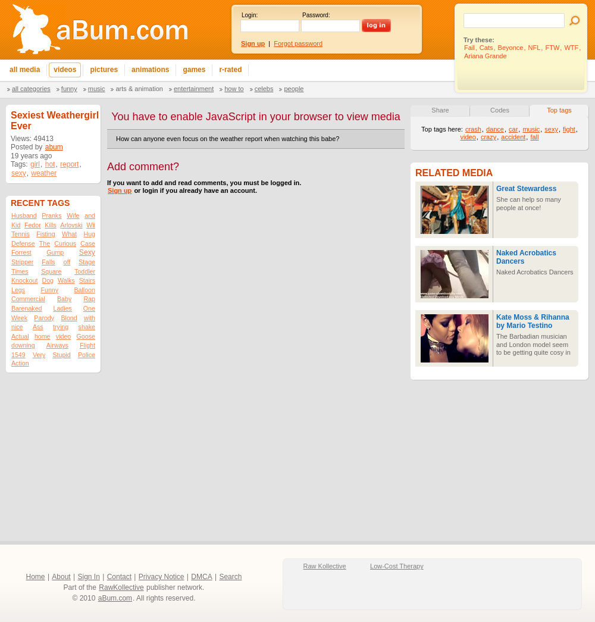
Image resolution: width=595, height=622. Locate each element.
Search (230, 577)
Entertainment (194, 88)
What (69, 233)
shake (87, 326)
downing (23, 345)
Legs (18, 289)
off (67, 261)
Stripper (22, 261)
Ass (38, 326)
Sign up (119, 190)
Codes (499, 110)
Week (19, 317)
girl (35, 164)
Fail (469, 47)
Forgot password (298, 43)
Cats (486, 47)
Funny (69, 88)
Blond (69, 317)
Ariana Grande (485, 56)
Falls (48, 261)
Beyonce (511, 47)
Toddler (84, 271)
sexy (18, 173)
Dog (48, 280)
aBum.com (115, 598)
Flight (87, 345)
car (513, 129)
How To (233, 88)
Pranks (51, 215)
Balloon (84, 289)
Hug (89, 233)
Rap (89, 298)
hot (50, 164)
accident (513, 136)
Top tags (559, 110)
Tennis (20, 233)
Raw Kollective (324, 566)
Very (39, 354)
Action (20, 363)
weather (44, 173)
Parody (44, 317)
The (44, 243)
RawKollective (121, 587)
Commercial (28, 298)
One (89, 308)
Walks (66, 280)
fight (569, 129)
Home (35, 577)
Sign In (89, 577)
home (43, 336)
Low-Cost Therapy (397, 566)
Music (96, 88)
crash (473, 129)
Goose (86, 336)
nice (17, 326)
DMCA (201, 577)
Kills (51, 225)
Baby (64, 298)
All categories (31, 88)
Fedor (32, 225)
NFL (534, 47)
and (89, 215)
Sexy (87, 252)
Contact (119, 577)
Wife (73, 215)
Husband (24, 215)
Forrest (21, 252)
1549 (18, 354)
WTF (571, 47)
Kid (15, 225)
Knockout (24, 280)
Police (86, 354)
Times (20, 271)
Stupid (62, 354)
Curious (65, 243)
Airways (57, 345)
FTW (552, 47)
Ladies (62, 308)
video (63, 336)
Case (87, 243)
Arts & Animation (138, 88)
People (293, 88)
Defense (23, 243)
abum (54, 147)
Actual (20, 336)
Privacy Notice (161, 577)
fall (534, 136)
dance (495, 129)
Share (440, 110)
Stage (87, 261)
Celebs (264, 88)
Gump (55, 252)
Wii (90, 225)
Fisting (45, 233)
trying (60, 326)
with (89, 317)
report (69, 164)
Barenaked (26, 308)
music (531, 129)
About (61, 577)
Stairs (87, 280)
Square (51, 271)
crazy (488, 136)
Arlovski (71, 225)
